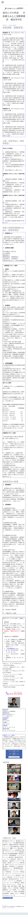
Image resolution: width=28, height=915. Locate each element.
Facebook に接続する (7, 898)
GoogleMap (6, 717)
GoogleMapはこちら (12, 648)
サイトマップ (4, 905)
